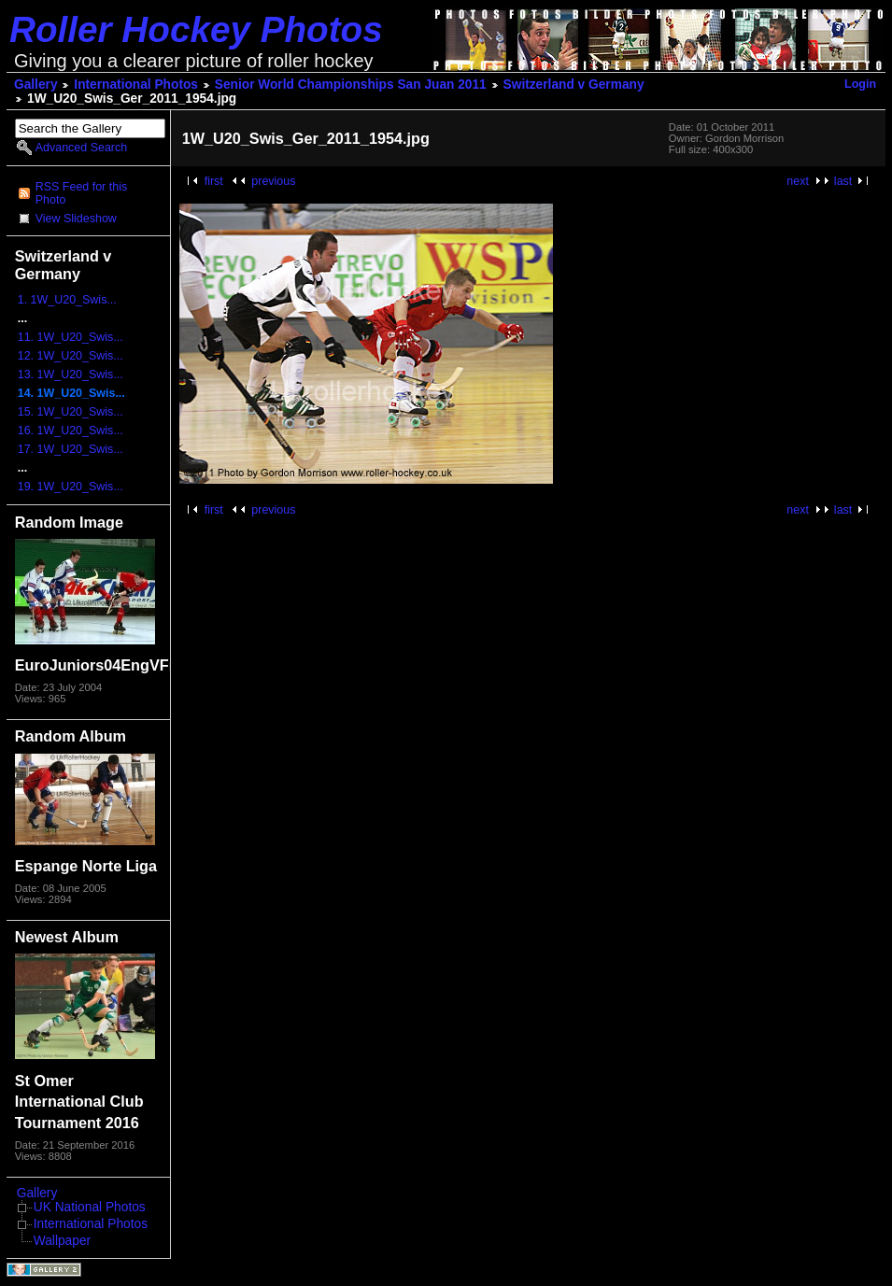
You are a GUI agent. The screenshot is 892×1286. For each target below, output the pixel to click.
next (797, 181)
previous (273, 181)
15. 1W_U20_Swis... (70, 411)
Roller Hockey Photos (196, 29)
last (843, 181)
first (214, 181)
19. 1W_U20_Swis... (70, 486)
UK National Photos (90, 1207)
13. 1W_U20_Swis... (70, 374)
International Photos (136, 85)
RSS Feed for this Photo (81, 193)
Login (860, 84)
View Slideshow (76, 218)
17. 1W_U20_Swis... (70, 449)
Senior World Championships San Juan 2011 (351, 85)
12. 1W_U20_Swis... (70, 355)
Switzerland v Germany (573, 85)
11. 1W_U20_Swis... (70, 337)
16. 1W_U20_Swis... (70, 430)
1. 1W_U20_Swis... (67, 299)
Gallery (36, 85)
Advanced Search (81, 147)
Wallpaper (62, 1241)
